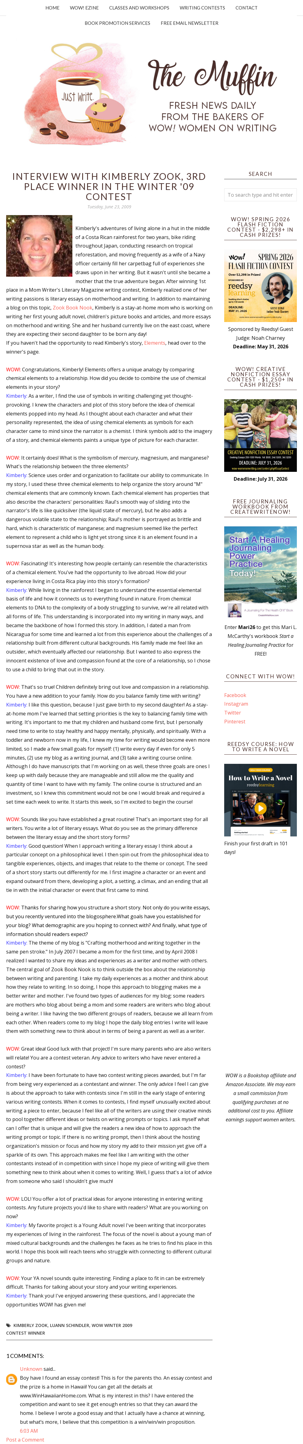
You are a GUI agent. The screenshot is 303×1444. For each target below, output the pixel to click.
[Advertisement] (260, 964)
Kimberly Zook (30, 1325)
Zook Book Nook (72, 307)
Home (52, 7)
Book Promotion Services (117, 23)
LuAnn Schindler (69, 1325)
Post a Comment (25, 1439)
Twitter (232, 712)
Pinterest (234, 721)
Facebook (235, 695)
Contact (247, 7)
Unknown (31, 1369)
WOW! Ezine (84, 7)
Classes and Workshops (139, 7)
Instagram (236, 703)
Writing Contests (202, 7)
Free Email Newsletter (189, 23)
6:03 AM (29, 1430)
